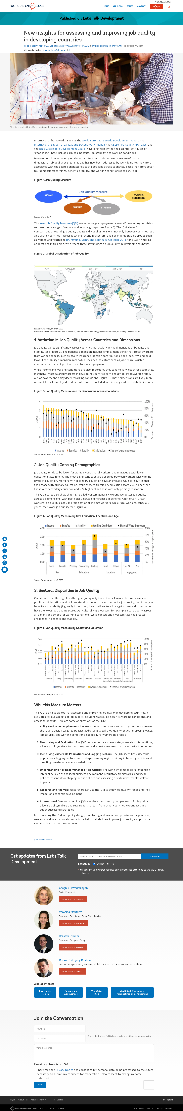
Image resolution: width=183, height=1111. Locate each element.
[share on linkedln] (4, 557)
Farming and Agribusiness (71, 992)
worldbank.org (163, 2)
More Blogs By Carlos (72, 971)
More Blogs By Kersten (73, 947)
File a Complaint (166, 1100)
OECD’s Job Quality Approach (129, 144)
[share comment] (4, 569)
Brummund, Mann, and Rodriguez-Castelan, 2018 (96, 239)
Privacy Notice (64, 1070)
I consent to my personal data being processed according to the (123, 871)
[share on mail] (4, 539)
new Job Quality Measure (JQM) (59, 223)
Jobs (53, 1100)
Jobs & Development (43, 839)
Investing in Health (45, 992)
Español (55, 50)
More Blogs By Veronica (73, 923)
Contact (141, 6)
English (38, 50)
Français (46, 50)
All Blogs (117, 6)
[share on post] (4, 551)
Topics (130, 6)
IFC (46, 1108)
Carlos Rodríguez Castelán (106, 46)
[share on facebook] (4, 545)
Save (40, 1085)
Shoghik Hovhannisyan (36, 46)
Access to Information (40, 1100)
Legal (12, 1100)
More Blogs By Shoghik (73, 899)
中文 (70, 50)
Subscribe (155, 856)
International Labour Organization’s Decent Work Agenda (69, 144)
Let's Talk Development (103, 19)
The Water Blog (96, 992)
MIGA (52, 1108)
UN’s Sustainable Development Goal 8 (62, 148)
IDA (41, 1108)
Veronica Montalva (61, 46)
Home (106, 6)
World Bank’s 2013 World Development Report (110, 140)
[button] (169, 7)
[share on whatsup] (4, 562)
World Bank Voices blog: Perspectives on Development (132, 992)
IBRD (35, 1108)
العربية (63, 50)
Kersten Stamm (80, 46)
